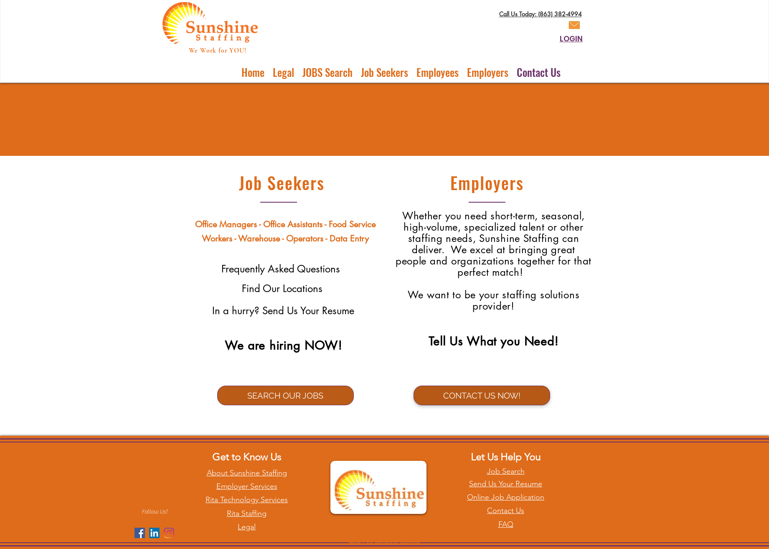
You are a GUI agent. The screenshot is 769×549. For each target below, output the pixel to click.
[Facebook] (140, 533)
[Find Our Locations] (282, 288)
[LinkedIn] (154, 533)
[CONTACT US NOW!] (482, 395)
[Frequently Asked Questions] (280, 269)
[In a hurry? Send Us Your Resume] (283, 310)
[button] (384, 72)
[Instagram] (169, 533)
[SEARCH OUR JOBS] (285, 395)
